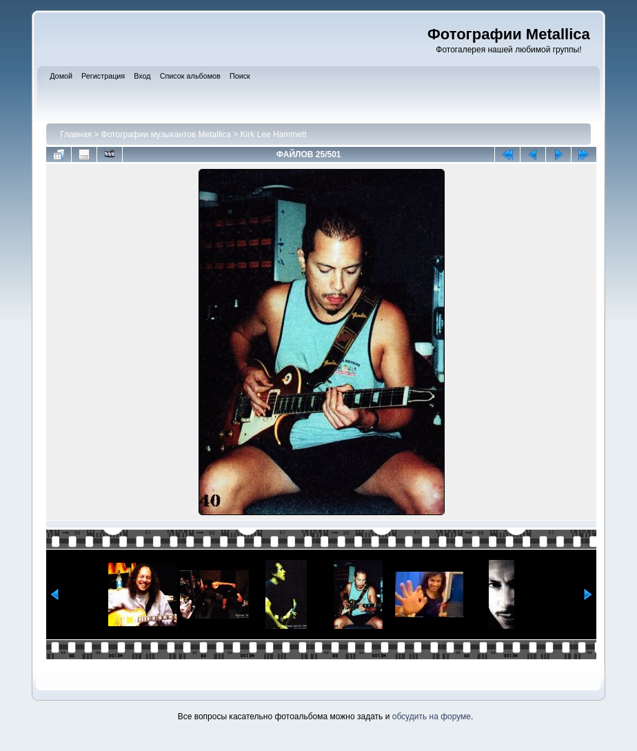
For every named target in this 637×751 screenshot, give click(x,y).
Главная (76, 134)
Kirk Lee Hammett (274, 134)
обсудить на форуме (431, 716)
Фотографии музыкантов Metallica (166, 134)
